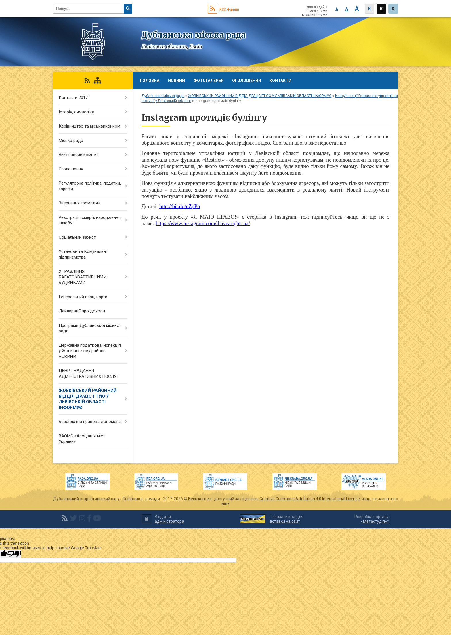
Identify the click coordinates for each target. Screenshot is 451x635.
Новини (176, 80)
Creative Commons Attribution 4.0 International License (309, 498)
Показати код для (286, 519)
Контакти (280, 80)
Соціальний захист (77, 237)
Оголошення (246, 80)
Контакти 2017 (73, 97)
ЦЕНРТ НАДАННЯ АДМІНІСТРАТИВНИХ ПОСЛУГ (89, 373)
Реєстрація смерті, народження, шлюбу (90, 220)
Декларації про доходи (82, 311)
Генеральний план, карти (83, 297)
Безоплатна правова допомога (90, 421)
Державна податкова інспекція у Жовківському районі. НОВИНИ (90, 351)
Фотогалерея (208, 80)
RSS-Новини (223, 9)
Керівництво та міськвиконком (89, 126)
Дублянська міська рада (163, 96)
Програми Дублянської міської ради (90, 328)
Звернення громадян (79, 203)
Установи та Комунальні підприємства (83, 254)
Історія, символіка (76, 112)
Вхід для (163, 519)
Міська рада (71, 140)
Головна (149, 80)
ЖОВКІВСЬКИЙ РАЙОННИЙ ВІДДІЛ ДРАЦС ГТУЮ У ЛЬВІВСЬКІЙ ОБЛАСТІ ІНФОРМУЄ (260, 96)
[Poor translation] (14, 554)
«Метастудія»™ (375, 521)
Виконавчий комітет (78, 154)
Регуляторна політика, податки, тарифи (90, 186)
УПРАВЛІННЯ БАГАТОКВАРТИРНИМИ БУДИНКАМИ (82, 277)
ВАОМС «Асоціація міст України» (82, 438)
